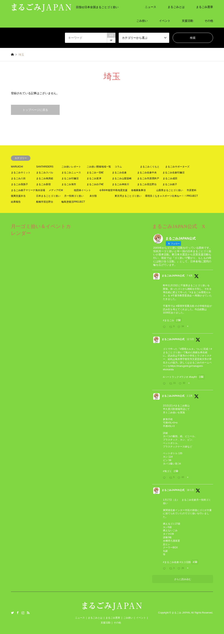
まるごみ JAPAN (181, 612)
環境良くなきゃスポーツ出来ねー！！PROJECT (171, 195)
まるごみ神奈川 (120, 184)
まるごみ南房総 (44, 178)
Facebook (17, 612)
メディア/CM (56, 190)
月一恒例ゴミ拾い (74, 195)
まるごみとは (176, 7)
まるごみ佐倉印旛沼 (173, 172)
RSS (28, 612)
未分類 (93, 195)
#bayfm (193, 377)
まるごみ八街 (18, 178)
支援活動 (187, 20)
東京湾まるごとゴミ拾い (128, 195)
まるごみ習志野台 (147, 184)
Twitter (12, 612)
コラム (118, 166)
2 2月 (190, 395)
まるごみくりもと (149, 166)
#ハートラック (171, 377)
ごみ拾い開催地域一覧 (99, 166)
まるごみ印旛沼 (70, 178)
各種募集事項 (138, 190)
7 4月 (190, 275)
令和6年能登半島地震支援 (113, 190)
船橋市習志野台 (44, 201)
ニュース (150, 7)
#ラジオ (184, 377)
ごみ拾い (142, 20)
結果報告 (16, 201)
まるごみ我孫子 (19, 184)
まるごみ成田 (170, 178)
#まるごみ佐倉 (171, 562)
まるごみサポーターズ (177, 166)
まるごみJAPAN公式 (173, 275)
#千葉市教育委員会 (181, 295)
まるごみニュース (71, 172)
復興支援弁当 (18, 195)
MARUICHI (17, 166)
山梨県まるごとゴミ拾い (169, 190)
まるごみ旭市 (68, 184)
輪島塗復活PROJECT (73, 201)
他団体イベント (82, 190)
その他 (209, 20)
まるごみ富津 (94, 178)
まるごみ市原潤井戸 (148, 178)
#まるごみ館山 (181, 405)
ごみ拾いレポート (71, 166)
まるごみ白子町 (95, 184)
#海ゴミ (167, 471)
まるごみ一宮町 (95, 172)
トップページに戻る (35, 109)
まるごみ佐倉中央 (147, 172)
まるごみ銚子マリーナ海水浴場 (28, 190)
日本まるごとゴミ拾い (48, 195)
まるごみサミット (20, 172)
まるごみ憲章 (204, 7)
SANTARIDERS (44, 166)
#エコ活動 (185, 562)
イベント (164, 20)
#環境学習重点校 (185, 306)
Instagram (23, 612)
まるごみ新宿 (43, 184)
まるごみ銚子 (170, 184)
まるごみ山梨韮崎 (121, 178)
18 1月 (190, 490)
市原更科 (191, 190)
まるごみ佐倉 (119, 172)
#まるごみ (168, 320)
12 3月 (190, 339)
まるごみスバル (44, 172)
